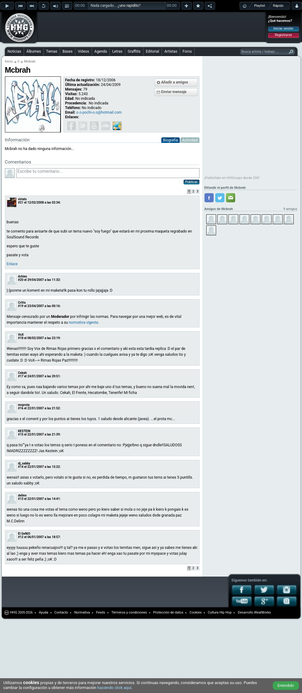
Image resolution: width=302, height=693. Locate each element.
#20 (20, 280)
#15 (20, 434)
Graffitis (134, 51)
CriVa (22, 302)
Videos (83, 51)
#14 (20, 466)
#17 (20, 376)
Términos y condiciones (129, 612)
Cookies (195, 612)
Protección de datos (168, 612)
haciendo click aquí (114, 687)
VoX (21, 334)
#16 (20, 408)
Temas (51, 51)
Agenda (101, 51)
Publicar (191, 182)
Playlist (259, 6)
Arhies (22, 276)
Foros (187, 51)
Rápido (278, 6)
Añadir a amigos (174, 82)
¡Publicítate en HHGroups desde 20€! (232, 178)
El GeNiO (24, 533)
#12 (20, 537)
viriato (22, 199)
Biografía (170, 140)
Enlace (12, 264)
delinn (22, 495)
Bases (67, 51)
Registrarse (283, 35)
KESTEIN (24, 431)
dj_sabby (24, 463)
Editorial (152, 51)
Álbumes (33, 51)
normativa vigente (83, 322)
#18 (20, 338)
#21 (20, 202)
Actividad (190, 140)
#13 (20, 498)
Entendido (285, 685)
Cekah (22, 373)
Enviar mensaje (174, 92)
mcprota (24, 405)
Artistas (170, 51)
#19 (20, 306)
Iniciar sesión (283, 28)
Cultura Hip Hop (220, 612)
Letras (117, 51)
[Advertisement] (77, 22)
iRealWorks (262, 612)
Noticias (14, 51)
